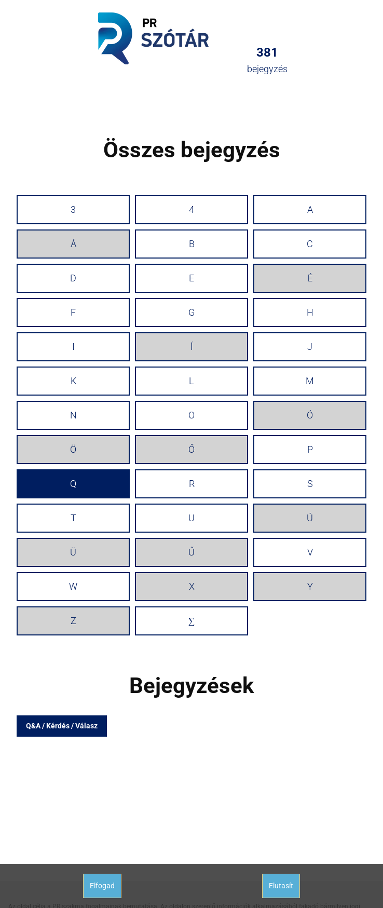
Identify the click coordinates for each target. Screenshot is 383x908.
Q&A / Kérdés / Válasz (62, 726)
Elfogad (102, 886)
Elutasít (281, 886)
